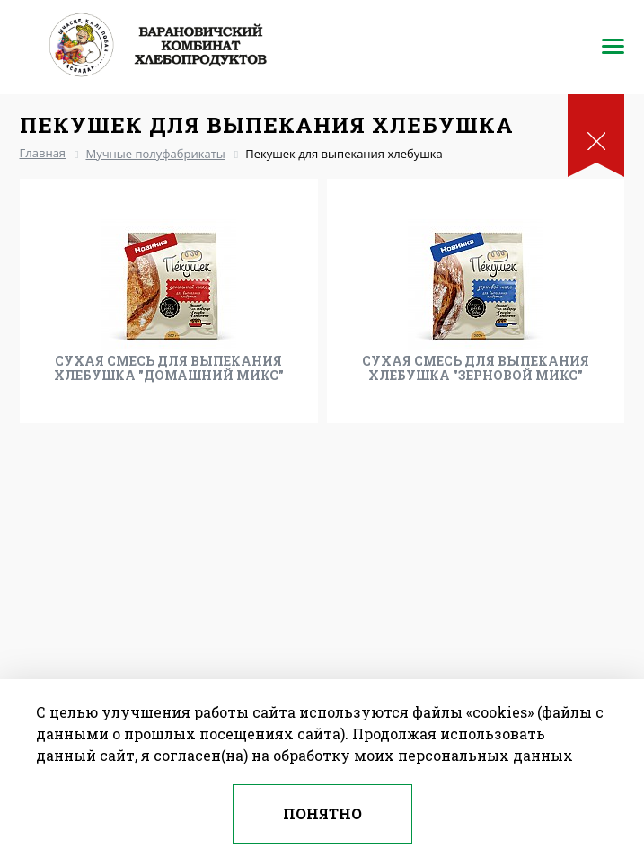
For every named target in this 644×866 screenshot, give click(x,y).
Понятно (322, 813)
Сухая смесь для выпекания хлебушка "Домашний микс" (169, 368)
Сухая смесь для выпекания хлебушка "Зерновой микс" (475, 368)
